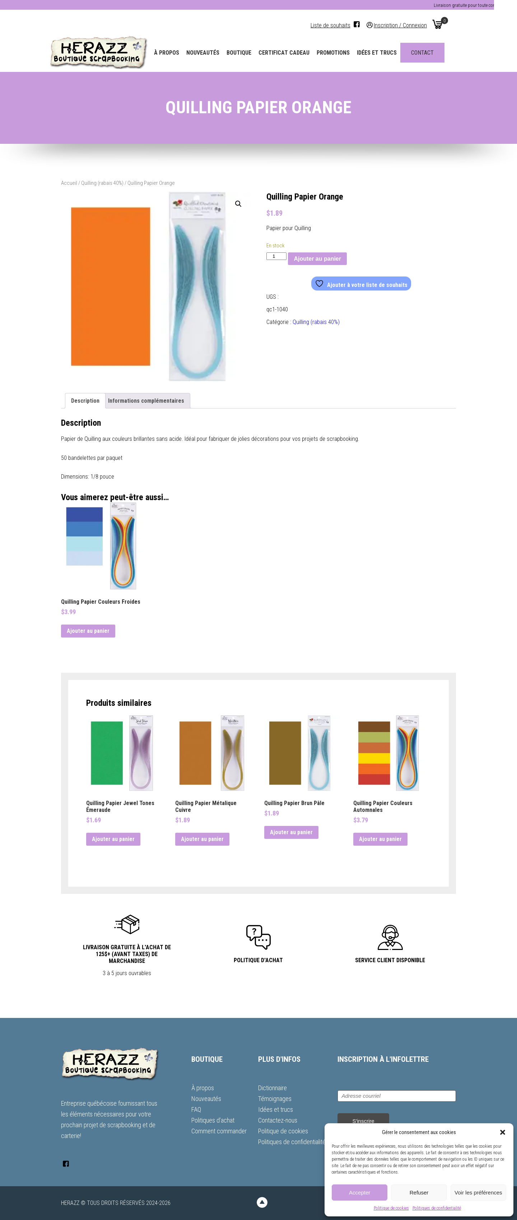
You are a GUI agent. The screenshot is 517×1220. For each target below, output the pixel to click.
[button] (502, 1132)
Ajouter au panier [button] (88, 630)
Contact (434, 52)
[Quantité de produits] (276, 256)
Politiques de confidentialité (437, 1208)
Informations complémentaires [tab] (146, 400)
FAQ (196, 1109)
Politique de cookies (391, 1208)
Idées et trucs (388, 52)
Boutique (250, 52)
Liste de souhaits (342, 25)
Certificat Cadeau (295, 52)
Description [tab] (85, 400)
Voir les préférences (478, 1192)
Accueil (69, 183)
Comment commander (219, 1131)
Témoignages (275, 1098)
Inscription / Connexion (411, 25)
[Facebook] (368, 24)
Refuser (419, 1192)
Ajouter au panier (317, 259)
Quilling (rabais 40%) (102, 183)
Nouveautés (214, 52)
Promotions (344, 52)
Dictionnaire (272, 1088)
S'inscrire (363, 1121)
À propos (178, 52)
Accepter (359, 1192)
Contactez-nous (277, 1120)
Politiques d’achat (212, 1120)
